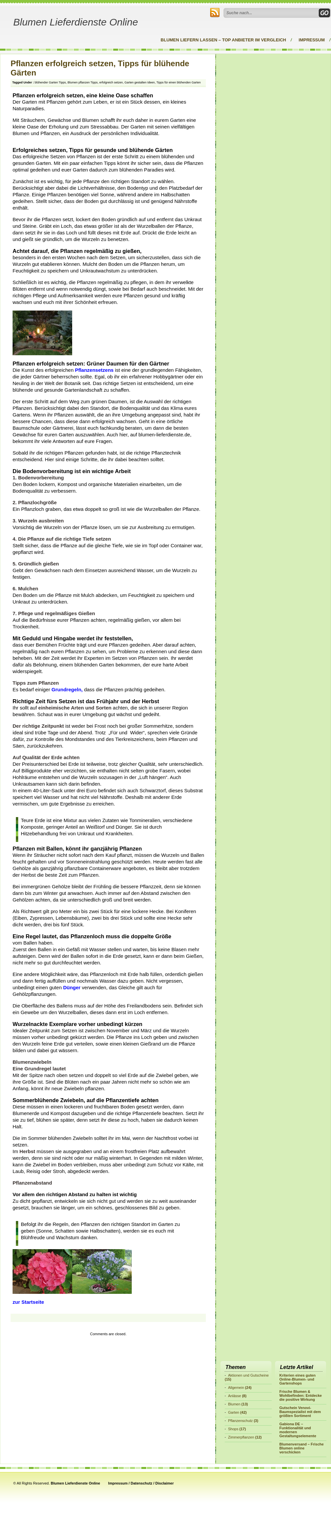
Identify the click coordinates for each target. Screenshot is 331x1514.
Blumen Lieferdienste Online (75, 22)
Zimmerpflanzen (241, 1437)
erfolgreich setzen (111, 82)
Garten (233, 1412)
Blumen (234, 1404)
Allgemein (236, 1388)
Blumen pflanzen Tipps (83, 82)
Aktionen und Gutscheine (248, 1375)
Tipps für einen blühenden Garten (178, 82)
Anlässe (234, 1396)
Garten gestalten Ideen (139, 82)
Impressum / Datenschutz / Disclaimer (141, 1483)
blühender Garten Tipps (50, 82)
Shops (233, 1429)
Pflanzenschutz (240, 1421)
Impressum (312, 39)
